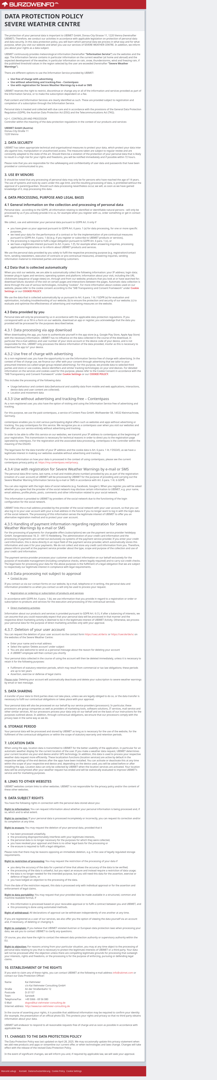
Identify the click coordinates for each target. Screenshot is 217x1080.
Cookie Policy (58, 1071)
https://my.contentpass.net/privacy (58, 462)
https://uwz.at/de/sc (96, 634)
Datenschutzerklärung (39, 1071)
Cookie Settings (72, 374)
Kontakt (23, 1071)
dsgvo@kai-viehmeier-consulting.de (45, 1002)
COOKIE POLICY (32, 291)
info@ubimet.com (123, 972)
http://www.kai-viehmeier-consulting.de (47, 1006)
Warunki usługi (8, 1071)
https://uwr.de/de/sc (122, 634)
